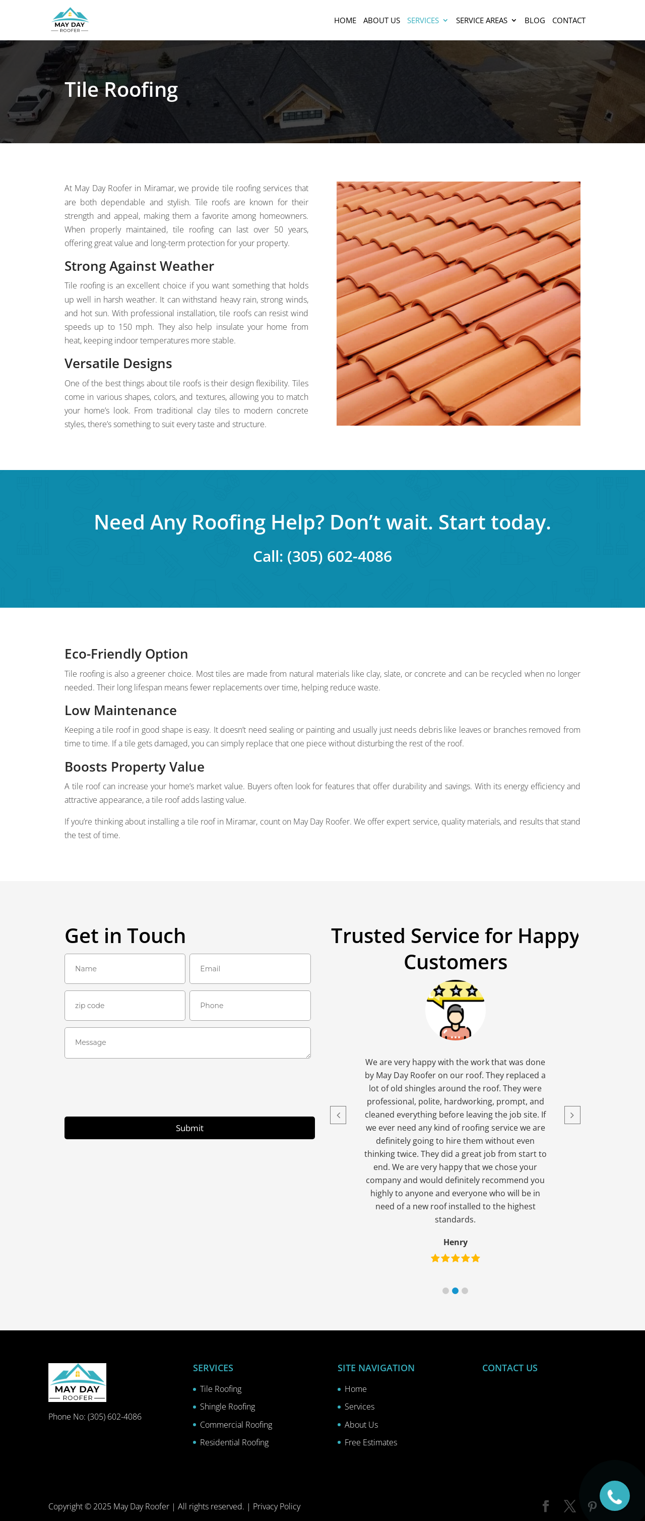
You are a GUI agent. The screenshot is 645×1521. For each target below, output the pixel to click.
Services (423, 21)
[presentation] (141, 1089)
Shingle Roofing (227, 1406)
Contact (569, 21)
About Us (361, 1424)
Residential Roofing (234, 1442)
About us (381, 21)
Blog (535, 21)
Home (345, 21)
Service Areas (481, 21)
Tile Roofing (220, 1388)
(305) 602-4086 (115, 1416)
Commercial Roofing (236, 1424)
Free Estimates (371, 1442)
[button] (445, 1291)
